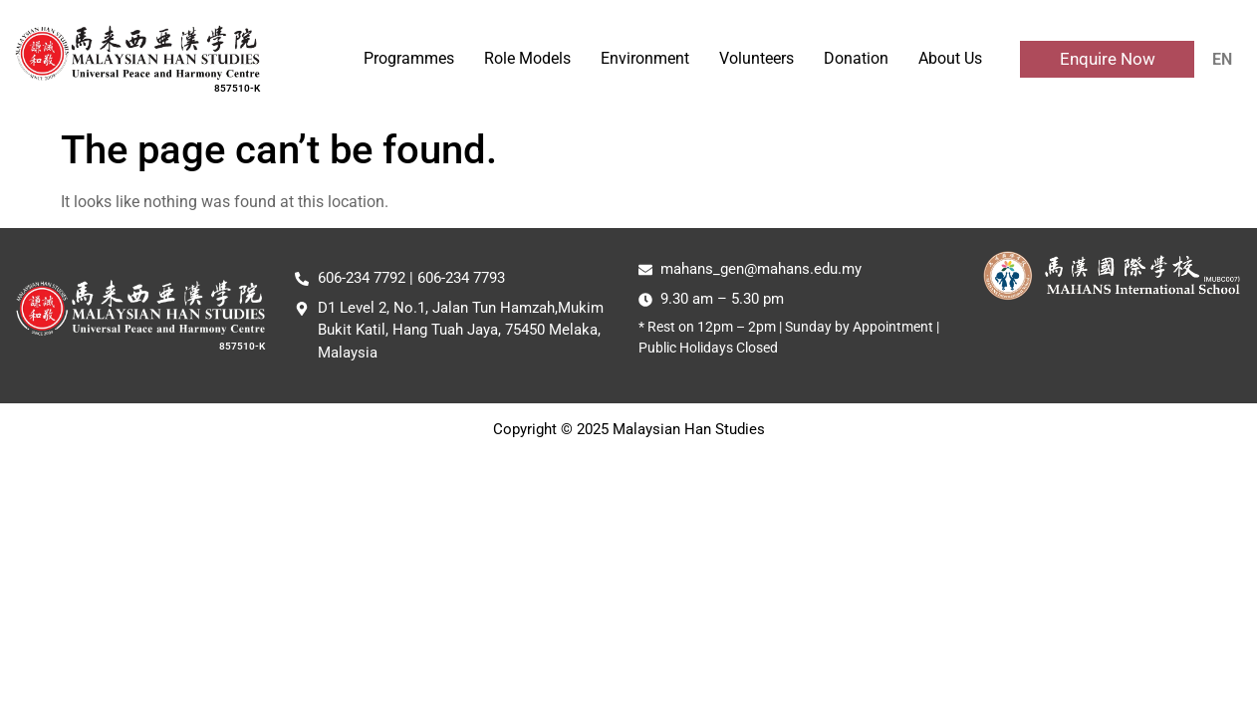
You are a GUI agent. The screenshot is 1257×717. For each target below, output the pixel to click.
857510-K (237, 88)
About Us (950, 58)
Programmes (409, 58)
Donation (856, 58)
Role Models (527, 58)
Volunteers (756, 58)
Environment (645, 58)
